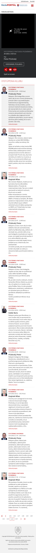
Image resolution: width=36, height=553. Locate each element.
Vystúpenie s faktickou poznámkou (16, 88)
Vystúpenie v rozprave (15, 433)
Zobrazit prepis (12, 124)
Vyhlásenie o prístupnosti (14, 549)
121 (3, 519)
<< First (3, 515)
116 (14, 516)
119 (27, 516)
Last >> (23, 518)
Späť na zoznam (9, 74)
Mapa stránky (24, 549)
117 (19, 516)
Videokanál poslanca (14, 64)
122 (8, 519)
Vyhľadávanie (25, 1)
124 (16, 519)
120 (31, 516)
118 (23, 516)
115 (10, 516)
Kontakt (32, 1)
